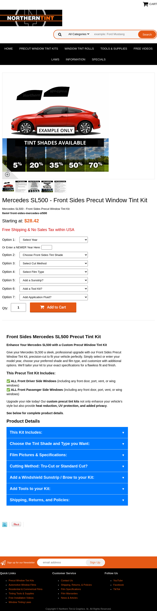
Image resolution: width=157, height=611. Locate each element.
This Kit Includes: (26, 432)
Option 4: (9, 271)
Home (8, 48)
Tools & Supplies (113, 48)
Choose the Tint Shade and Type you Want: (50, 443)
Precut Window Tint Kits (38, 48)
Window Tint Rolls (79, 48)
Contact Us (67, 580)
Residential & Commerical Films (26, 589)
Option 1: (9, 239)
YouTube (118, 580)
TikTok (116, 589)
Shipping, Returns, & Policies (76, 585)
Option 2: (9, 255)
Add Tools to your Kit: (30, 489)
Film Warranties (69, 593)
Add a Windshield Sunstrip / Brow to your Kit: (52, 477)
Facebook (118, 585)
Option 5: (9, 280)
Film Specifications (71, 589)
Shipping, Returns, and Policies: (40, 500)
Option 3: (9, 263)
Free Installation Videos (21, 597)
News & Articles (69, 597)
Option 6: (9, 288)
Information (75, 59)
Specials (99, 59)
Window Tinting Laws (20, 602)
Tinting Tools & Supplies (21, 593)
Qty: (5, 308)
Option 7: (9, 297)
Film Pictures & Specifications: (38, 455)
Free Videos (143, 48)
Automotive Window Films (22, 585)
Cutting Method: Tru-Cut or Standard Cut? (49, 466)
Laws (55, 59)
